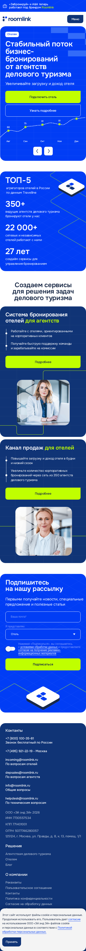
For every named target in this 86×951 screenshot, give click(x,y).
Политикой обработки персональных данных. (37, 930)
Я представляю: (15, 626)
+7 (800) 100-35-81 (19, 738)
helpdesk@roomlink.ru (21, 798)
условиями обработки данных (39, 647)
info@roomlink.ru (17, 785)
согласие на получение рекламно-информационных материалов (39, 652)
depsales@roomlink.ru (21, 772)
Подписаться (43, 664)
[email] (43, 617)
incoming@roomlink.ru (21, 760)
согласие (74, 919)
